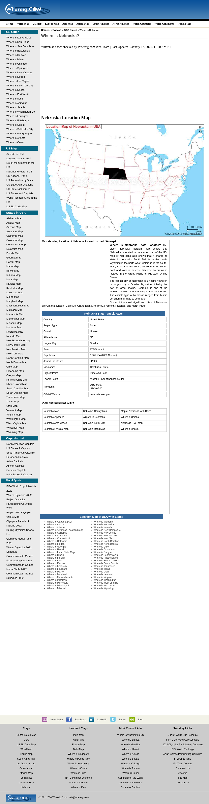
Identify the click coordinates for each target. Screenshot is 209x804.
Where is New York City (19, 85)
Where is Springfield (17, 68)
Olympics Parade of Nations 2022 (17, 523)
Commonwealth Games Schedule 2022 (19, 575)
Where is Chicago (16, 63)
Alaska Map (13, 222)
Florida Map (13, 253)
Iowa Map (11, 279)
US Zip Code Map (16, 206)
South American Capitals (20, 452)
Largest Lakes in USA (18, 158)
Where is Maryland (57, 574)
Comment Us (183, 768)
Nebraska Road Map (94, 429)
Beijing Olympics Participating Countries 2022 (19, 504)
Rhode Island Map (16, 384)
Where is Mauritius (130, 744)
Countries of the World (130, 782)
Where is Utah (101, 571)
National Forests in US (19, 171)
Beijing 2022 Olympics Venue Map (19, 514)
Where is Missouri (56, 588)
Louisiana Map (14, 292)
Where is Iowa (54, 560)
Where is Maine (55, 571)
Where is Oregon (103, 552)
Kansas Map (13, 283)
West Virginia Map (16, 423)
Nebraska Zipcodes (54, 417)
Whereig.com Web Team (93, 47)
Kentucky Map (14, 288)
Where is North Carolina (106, 541)
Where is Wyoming (104, 588)
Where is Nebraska (104, 524)
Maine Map (12, 296)
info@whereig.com (79, 797)
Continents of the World (130, 777)
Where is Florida (55, 544)
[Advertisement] (124, 83)
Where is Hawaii (55, 549)
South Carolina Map (17, 388)
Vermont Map (14, 410)
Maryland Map (14, 301)
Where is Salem (15, 124)
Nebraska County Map (95, 411)
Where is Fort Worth (17, 94)
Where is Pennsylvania (106, 555)
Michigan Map (14, 309)
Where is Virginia (102, 577)
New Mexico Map (16, 349)
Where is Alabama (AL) (59, 521)
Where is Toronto (131, 768)
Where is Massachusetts (60, 577)
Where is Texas (102, 569)
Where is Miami (15, 59)
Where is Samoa (130, 739)
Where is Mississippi (58, 585)
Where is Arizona (56, 527)
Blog (140, 719)
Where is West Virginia (106, 582)
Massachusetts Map (17, 305)
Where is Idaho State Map (61, 552)
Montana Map (14, 327)
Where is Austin (15, 98)
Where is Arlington (16, 102)
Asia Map (67, 23)
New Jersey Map (16, 344)
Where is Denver (16, 55)
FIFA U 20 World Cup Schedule (182, 739)
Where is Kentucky (57, 566)
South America (101, 23)
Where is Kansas (56, 563)
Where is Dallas (15, 89)
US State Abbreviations (19, 184)
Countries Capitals (130, 787)
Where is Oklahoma (104, 549)
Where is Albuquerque (19, 133)
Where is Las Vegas (17, 81)
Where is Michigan (57, 580)
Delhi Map (78, 749)
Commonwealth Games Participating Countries (19, 558)
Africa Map (82, 23)
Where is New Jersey (105, 532)
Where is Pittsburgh (17, 120)
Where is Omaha (130, 417)
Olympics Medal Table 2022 (19, 541)
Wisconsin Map (15, 427)
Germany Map (26, 782)
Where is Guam (15, 142)
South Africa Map (26, 758)
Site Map (182, 777)
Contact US (183, 782)
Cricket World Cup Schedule (183, 735)
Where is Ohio (101, 546)
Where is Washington (105, 580)
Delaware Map (14, 248)
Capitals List (15, 438)
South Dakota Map (17, 392)
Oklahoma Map (15, 370)
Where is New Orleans (19, 72)
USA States (70, 30)
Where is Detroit (15, 76)
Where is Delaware (57, 541)
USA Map (56, 30)
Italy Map (26, 787)
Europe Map (52, 23)
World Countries (141, 23)
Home (9, 23)
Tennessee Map (15, 397)
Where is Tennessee (104, 566)
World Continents (164, 23)
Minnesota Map (15, 314)
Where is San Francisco (20, 46)
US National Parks (16, 175)
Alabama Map (14, 218)
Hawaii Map (13, 261)
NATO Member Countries (78, 777)
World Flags (184, 23)
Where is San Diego (17, 41)
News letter (56, 719)
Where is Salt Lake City (19, 129)
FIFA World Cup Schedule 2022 (21, 488)
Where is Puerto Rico (78, 758)
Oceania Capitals (16, 470)
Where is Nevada (103, 527)
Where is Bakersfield (18, 50)
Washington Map (16, 418)
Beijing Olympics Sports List (20, 532)
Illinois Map (12, 270)
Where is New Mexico (105, 535)
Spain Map (26, 777)
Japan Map (78, 739)
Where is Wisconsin (104, 585)
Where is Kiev (78, 787)
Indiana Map (13, 275)
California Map (14, 235)
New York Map (14, 353)
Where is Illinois (55, 555)
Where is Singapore (78, 754)
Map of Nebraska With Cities (136, 411)
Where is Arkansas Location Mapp (65, 530)
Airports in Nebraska (94, 417)
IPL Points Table (182, 758)
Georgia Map (13, 257)
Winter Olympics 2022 (19, 495)
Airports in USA (15, 154)
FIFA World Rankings (183, 749)
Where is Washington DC (130, 735)
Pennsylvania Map (16, 379)
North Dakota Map (16, 362)
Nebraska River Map (132, 423)
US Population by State (19, 180)
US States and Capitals (19, 193)
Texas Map (12, 401)
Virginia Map (13, 414)
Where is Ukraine (78, 782)
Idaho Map (12, 266)
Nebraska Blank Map (94, 423)
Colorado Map (14, 240)
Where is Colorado (57, 535)
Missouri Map (14, 323)
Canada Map (26, 768)
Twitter (122, 719)
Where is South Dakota (106, 563)
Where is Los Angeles (18, 37)
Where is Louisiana (57, 569)
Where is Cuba (78, 773)
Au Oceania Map (26, 763)
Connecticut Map (16, 244)
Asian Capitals (14, 461)
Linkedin (102, 719)
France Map (78, 744)
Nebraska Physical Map (56, 429)
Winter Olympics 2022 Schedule (19, 549)
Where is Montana (103, 521)
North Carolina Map (17, 357)
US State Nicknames (18, 189)
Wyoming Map (14, 432)
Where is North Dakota (106, 544)
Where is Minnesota (57, 582)
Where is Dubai (130, 773)
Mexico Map (26, 773)
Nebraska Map (14, 331)
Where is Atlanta (15, 137)
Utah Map (11, 405)
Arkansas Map (14, 231)
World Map (22, 23)
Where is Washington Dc (20, 111)
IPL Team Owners (182, 763)
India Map (78, 735)
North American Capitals (20, 443)
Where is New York (104, 538)
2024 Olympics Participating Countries (183, 744)
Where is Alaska (55, 524)
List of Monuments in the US (20, 165)
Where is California (57, 532)
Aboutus (182, 773)
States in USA (16, 212)
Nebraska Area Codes (55, 423)
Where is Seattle (15, 107)
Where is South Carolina (106, 560)
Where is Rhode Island (106, 557)
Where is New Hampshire (107, 530)
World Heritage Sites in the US (21, 200)
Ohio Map (11, 366)
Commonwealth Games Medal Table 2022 (19, 567)
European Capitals (17, 457)
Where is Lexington (17, 116)
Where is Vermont (103, 574)
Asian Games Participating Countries (182, 754)
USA (26, 739)
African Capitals (15, 465)
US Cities (12, 32)
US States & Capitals (18, 448)
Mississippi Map (15, 318)
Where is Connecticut (58, 538)
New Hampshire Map (18, 340)
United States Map (26, 735)
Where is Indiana (56, 557)
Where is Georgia (56, 546)
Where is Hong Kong (78, 763)
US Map (37, 23)
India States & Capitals (19, 474)
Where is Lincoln (130, 429)
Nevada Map (13, 336)
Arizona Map (13, 227)
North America (120, 23)
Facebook (80, 719)
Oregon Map (13, 375)
